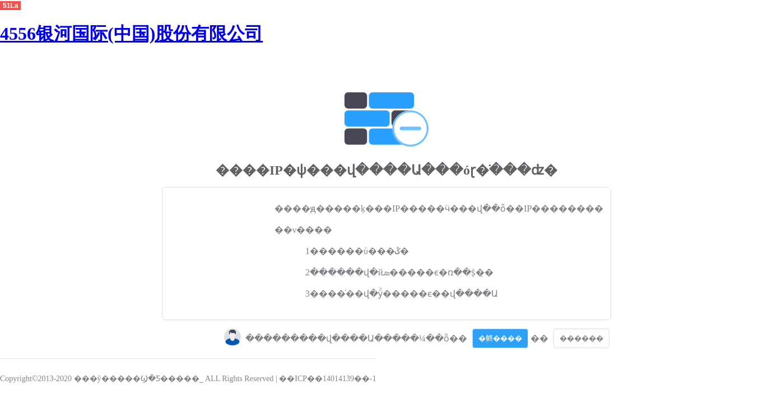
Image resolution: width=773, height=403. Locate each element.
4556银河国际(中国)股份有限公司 (131, 34)
